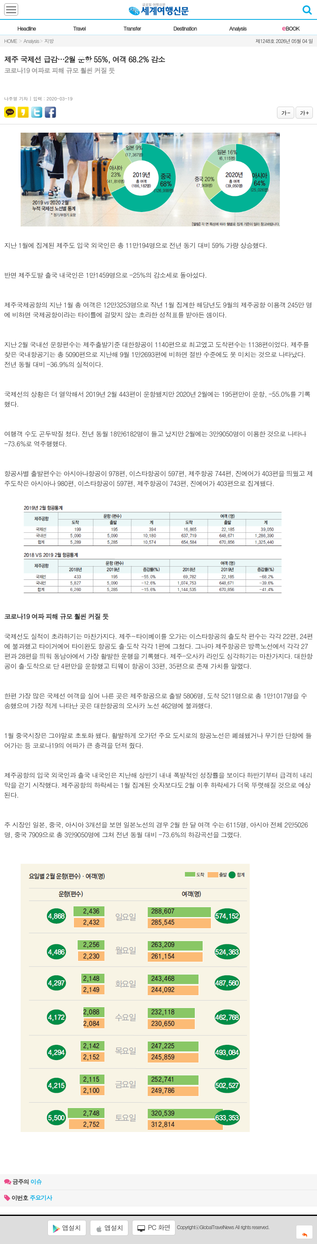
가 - (286, 112)
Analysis (237, 28)
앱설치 (66, 1228)
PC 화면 (153, 1227)
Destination (185, 28)
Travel (79, 28)
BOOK (290, 28)
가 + (304, 112)
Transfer (131, 28)
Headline (26, 28)
